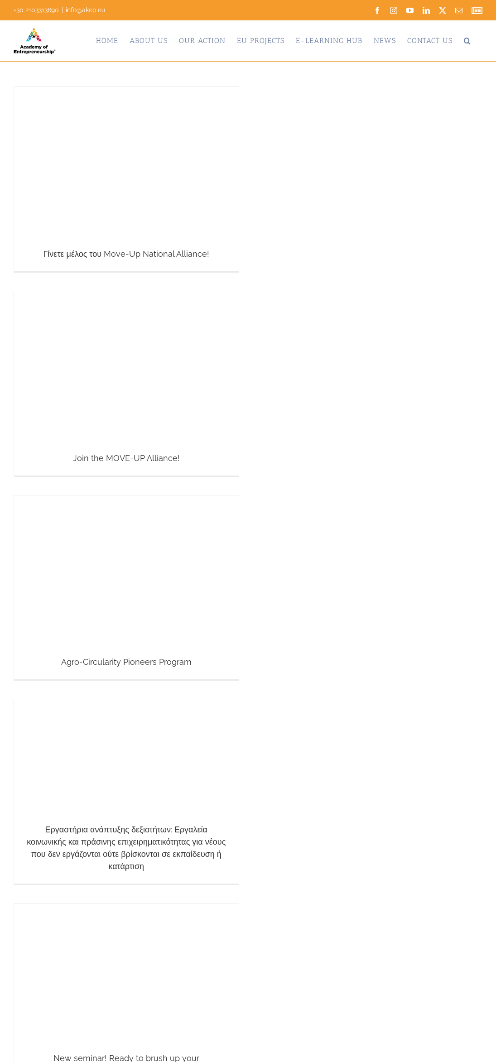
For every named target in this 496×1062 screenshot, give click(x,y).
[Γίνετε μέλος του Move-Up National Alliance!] (126, 179)
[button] (467, 40)
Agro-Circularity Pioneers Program (126, 662)
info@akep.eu (85, 10)
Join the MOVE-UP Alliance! (126, 458)
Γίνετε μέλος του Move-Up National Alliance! (126, 254)
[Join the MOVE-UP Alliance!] (126, 383)
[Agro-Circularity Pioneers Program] (126, 587)
